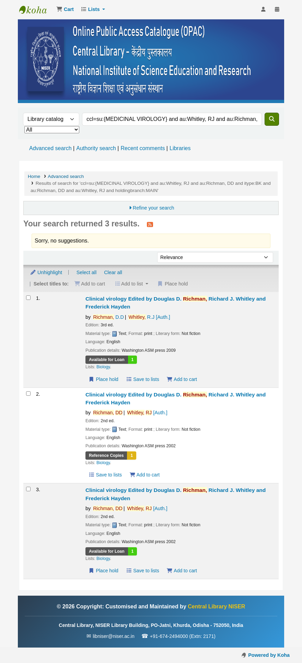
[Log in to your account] (263, 9)
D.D (108, 317)
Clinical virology (175, 303)
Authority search (96, 148)
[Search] (272, 119)
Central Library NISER (36, 9)
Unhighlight (46, 272)
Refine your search (153, 208)
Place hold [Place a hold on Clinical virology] (103, 379)
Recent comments (142, 148)
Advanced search (50, 148)
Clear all (113, 272)
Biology (103, 366)
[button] (65, 9)
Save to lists (142, 379)
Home (34, 176)
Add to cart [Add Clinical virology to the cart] (182, 379)
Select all (86, 272)
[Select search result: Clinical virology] (28, 297)
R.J (149, 317)
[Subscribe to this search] (150, 224)
